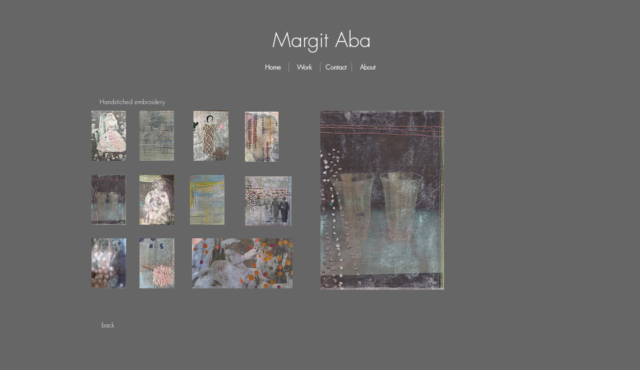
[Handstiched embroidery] (132, 102)
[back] (108, 325)
